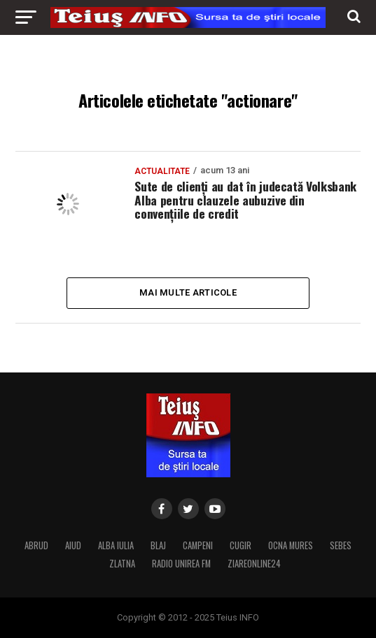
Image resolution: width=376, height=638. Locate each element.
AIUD (73, 545)
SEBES (340, 545)
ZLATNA (122, 563)
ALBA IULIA (116, 545)
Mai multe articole (188, 292)
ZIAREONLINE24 (254, 563)
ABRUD (36, 545)
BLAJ (158, 545)
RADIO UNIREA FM (181, 563)
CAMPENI (198, 545)
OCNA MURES (290, 545)
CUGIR (240, 545)
